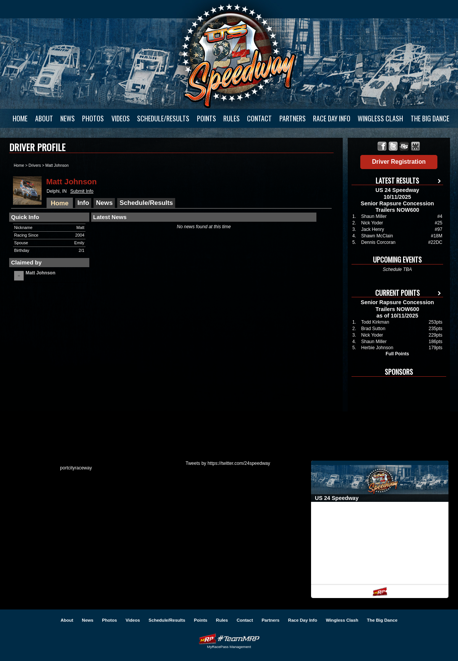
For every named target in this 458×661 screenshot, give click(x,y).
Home (20, 118)
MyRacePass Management (229, 647)
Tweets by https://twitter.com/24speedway (227, 463)
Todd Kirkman (375, 322)
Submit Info (82, 191)
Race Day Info (331, 118)
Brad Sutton (373, 328)
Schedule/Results (163, 118)
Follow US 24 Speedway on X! (393, 146)
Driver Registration (399, 161)
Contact (259, 118)
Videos (120, 118)
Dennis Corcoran (378, 242)
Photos (93, 118)
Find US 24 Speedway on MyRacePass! (415, 146)
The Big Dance (430, 118)
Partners (292, 118)
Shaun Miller (374, 216)
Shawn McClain (377, 236)
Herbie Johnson (377, 347)
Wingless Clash (380, 118)
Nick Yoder (372, 223)
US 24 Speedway (238, 55)
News (67, 118)
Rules (231, 118)
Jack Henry (372, 229)
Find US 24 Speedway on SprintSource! (404, 146)
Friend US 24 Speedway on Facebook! (382, 146)
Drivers (35, 165)
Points (206, 118)
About (44, 118)
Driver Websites (229, 639)
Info (83, 202)
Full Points (397, 353)
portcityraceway (76, 468)
